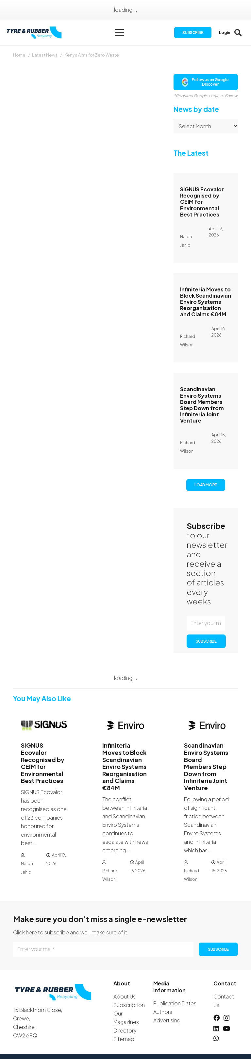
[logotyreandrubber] (36, 33)
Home (19, 55)
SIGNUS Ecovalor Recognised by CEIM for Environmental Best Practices (202, 202)
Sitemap (123, 1038)
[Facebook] (216, 1018)
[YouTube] (226, 1028)
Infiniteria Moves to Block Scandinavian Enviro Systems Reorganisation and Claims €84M (205, 302)
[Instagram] (226, 1018)
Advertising (166, 1020)
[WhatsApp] (216, 1038)
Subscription (129, 1004)
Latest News (45, 55)
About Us (124, 996)
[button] (120, 33)
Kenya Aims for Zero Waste (91, 55)
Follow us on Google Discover (205, 82)
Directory (124, 1030)
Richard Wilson (109, 875)
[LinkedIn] (216, 1028)
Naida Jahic (27, 868)
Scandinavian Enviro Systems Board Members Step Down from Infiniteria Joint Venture (202, 405)
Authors (162, 1011)
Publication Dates (174, 1003)
